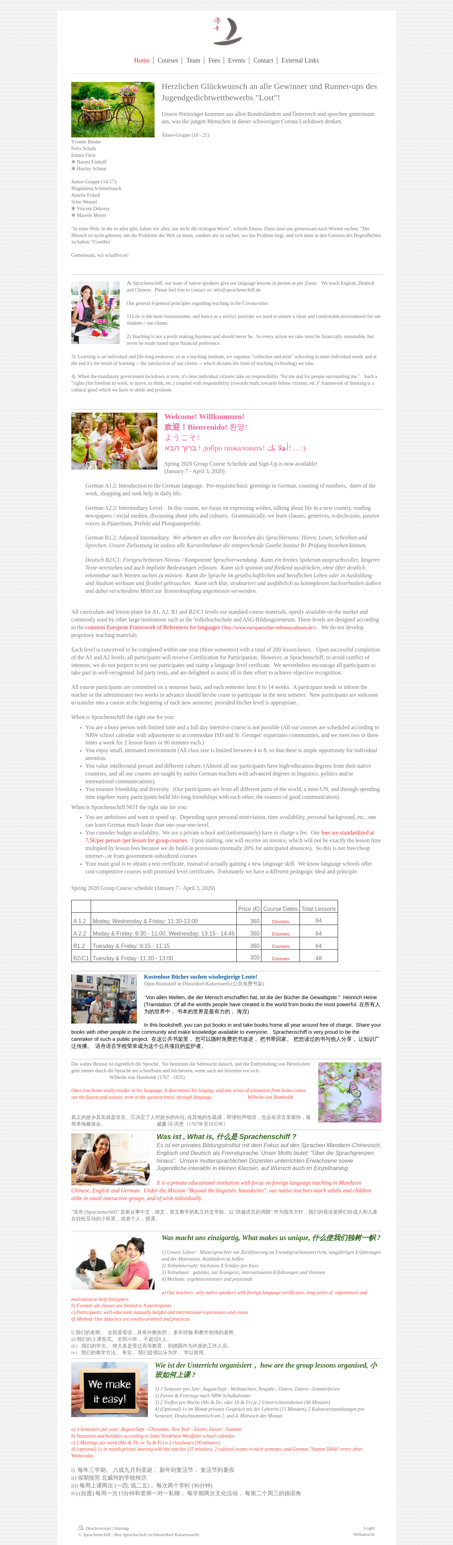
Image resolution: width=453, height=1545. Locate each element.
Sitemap (121, 1528)
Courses (280, 921)
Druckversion (95, 1528)
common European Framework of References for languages (152, 627)
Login (369, 1528)
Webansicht (364, 1534)
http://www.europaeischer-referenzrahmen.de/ (268, 627)
